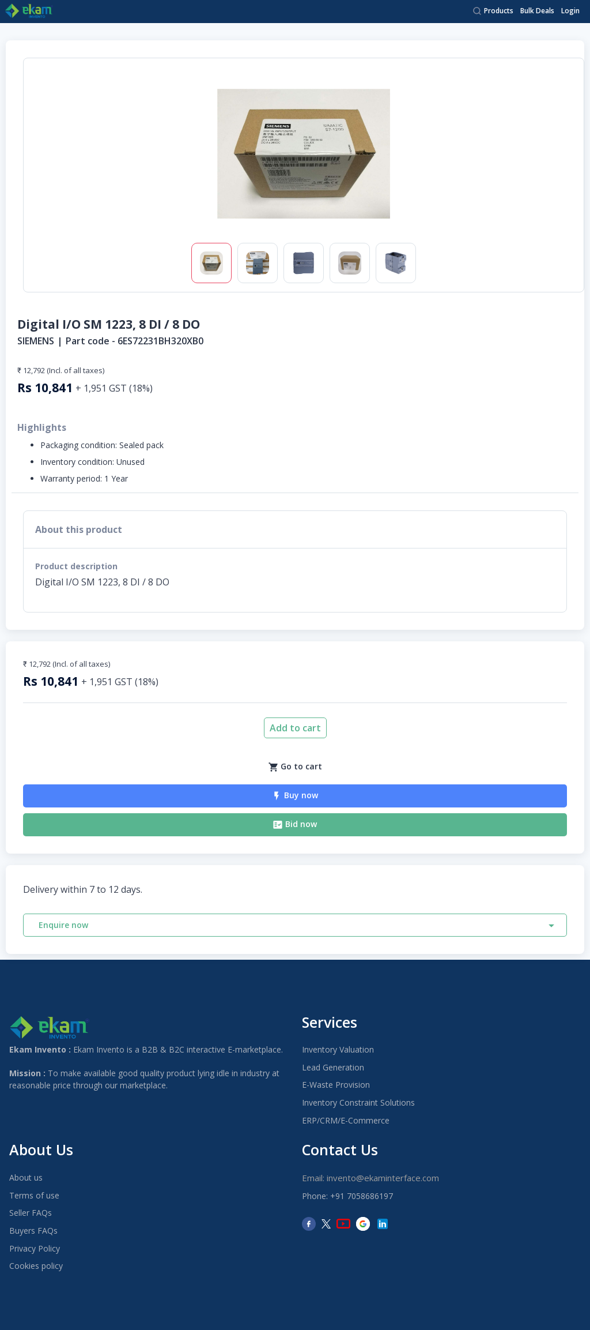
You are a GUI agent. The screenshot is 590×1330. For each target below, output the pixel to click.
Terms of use (34, 1195)
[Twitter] (326, 1223)
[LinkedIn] (382, 1224)
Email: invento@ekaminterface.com (370, 1178)
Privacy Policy (34, 1248)
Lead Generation (333, 1067)
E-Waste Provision (336, 1084)
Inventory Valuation (338, 1049)
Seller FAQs (30, 1212)
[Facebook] (309, 1224)
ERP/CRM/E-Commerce (345, 1120)
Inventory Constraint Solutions (358, 1102)
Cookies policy (36, 1265)
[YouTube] (343, 1224)
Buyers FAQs (33, 1230)
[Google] (363, 1224)
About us (26, 1177)
